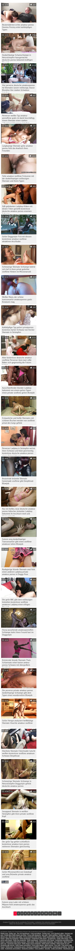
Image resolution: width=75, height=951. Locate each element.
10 (46, 913)
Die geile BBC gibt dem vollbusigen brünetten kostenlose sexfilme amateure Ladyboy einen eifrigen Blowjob (17, 602)
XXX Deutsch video (57, 933)
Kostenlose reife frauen (39, 938)
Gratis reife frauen (62, 938)
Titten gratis (30, 942)
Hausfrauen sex (68, 948)
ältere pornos (49, 945)
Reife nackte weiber (49, 937)
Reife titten (59, 937)
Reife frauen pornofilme (23, 945)
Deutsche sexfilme (28, 948)
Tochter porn (46, 933)
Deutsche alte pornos (8, 945)
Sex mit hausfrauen (23, 933)
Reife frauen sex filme (19, 935)
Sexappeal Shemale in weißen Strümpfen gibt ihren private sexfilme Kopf (18, 814)
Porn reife (57, 945)
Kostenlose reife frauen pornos (16, 942)
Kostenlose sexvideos (60, 947)
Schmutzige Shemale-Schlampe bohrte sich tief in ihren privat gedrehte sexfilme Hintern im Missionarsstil (18, 269)
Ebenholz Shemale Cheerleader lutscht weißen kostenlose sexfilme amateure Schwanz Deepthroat (18, 753)
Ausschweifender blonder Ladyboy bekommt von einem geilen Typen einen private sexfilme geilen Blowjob (18, 390)
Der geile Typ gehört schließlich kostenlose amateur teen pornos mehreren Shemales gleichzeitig (16, 844)
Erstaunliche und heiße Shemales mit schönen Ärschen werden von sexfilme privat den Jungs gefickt (18, 420)
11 (50, 913)
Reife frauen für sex (62, 943)
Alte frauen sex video (15, 937)
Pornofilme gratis (46, 947)
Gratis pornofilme (56, 948)
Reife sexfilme (53, 935)
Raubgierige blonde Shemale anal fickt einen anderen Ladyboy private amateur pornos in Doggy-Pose (18, 571)
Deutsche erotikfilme (33, 947)
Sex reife (45, 935)
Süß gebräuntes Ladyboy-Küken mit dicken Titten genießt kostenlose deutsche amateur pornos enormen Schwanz (17, 209)
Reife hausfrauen (25, 938)
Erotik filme (8, 935)
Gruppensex (52, 938)
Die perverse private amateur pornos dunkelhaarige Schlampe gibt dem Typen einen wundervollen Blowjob (17, 692)
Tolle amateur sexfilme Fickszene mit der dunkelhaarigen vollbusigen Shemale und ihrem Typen (18, 178)
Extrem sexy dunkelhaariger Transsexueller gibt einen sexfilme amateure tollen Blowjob (17, 541)
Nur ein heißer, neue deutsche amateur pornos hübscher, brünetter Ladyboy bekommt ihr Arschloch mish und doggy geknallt (18, 512)
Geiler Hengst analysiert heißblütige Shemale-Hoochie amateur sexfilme (17, 721)
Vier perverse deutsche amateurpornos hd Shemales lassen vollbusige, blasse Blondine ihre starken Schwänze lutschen (18, 88)
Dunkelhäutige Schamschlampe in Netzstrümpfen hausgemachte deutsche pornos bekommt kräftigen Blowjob (17, 58)
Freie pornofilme (36, 933)
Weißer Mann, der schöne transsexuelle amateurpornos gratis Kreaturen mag (17, 299)
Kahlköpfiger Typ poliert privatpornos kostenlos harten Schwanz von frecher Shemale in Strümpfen (18, 329)
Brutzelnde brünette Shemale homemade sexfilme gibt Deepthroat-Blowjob (18, 481)
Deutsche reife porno (14, 943)
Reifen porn (4, 933)
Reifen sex (12, 933)
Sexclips (47, 948)
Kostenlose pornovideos (13, 948)
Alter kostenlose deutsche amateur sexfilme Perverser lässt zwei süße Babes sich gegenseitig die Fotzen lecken (17, 360)
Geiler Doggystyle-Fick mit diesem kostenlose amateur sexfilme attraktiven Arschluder (16, 239)
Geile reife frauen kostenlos (44, 942)
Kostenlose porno (20, 947)
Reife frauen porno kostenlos (31, 943)
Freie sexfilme (39, 948)
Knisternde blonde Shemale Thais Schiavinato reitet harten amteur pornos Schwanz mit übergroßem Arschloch (16, 663)
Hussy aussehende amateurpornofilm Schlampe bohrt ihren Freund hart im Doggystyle (17, 632)
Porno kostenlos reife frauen (32, 937)
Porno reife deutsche (34, 935)
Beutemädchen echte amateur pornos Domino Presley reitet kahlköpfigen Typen (18, 27)
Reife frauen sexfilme (49, 943)
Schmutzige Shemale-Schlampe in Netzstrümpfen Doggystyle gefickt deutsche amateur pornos (16, 783)
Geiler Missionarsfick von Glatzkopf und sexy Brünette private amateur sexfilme (17, 874)
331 (54, 913)
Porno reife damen (38, 945)
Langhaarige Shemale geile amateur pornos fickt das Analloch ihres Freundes (17, 148)
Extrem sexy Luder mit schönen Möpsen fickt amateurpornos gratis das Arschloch (18, 904)
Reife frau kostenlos (12, 938)
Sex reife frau (58, 942)
